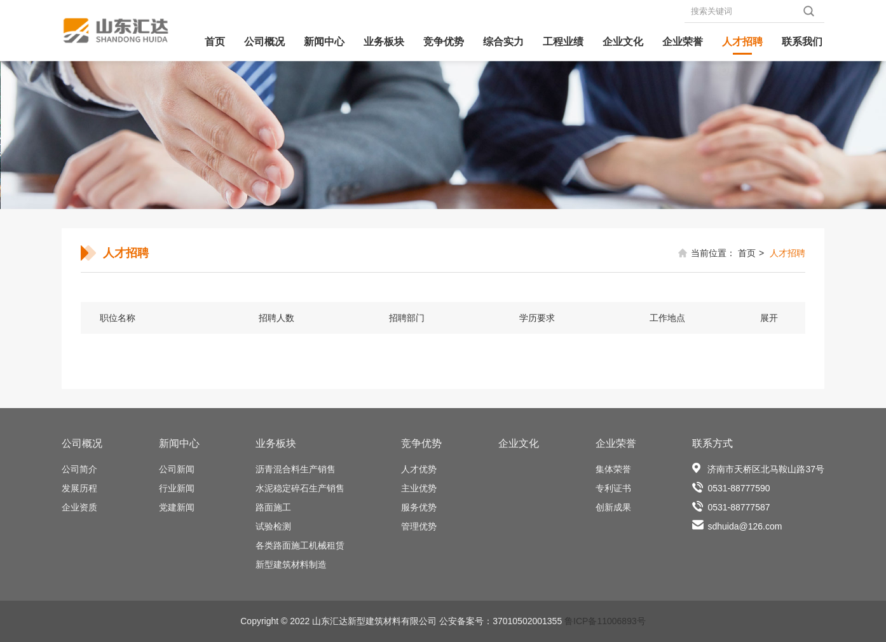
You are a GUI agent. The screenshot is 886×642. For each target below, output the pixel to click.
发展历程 (79, 488)
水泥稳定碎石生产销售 (300, 488)
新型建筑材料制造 (291, 564)
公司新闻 (176, 469)
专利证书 (613, 488)
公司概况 (264, 41)
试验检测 (273, 526)
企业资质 (79, 507)
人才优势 (419, 469)
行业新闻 (176, 488)
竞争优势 (443, 41)
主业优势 (419, 488)
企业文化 (623, 41)
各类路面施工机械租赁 (300, 545)
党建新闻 (176, 507)
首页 (215, 41)
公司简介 (79, 469)
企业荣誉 (682, 41)
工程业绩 (563, 41)
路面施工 (273, 507)
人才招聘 (742, 41)
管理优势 (419, 526)
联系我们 (802, 41)
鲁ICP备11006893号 (605, 621)
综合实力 (503, 41)
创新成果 (613, 507)
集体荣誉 (613, 469)
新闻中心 (324, 41)
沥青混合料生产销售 (296, 469)
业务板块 (384, 41)
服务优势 (419, 507)
